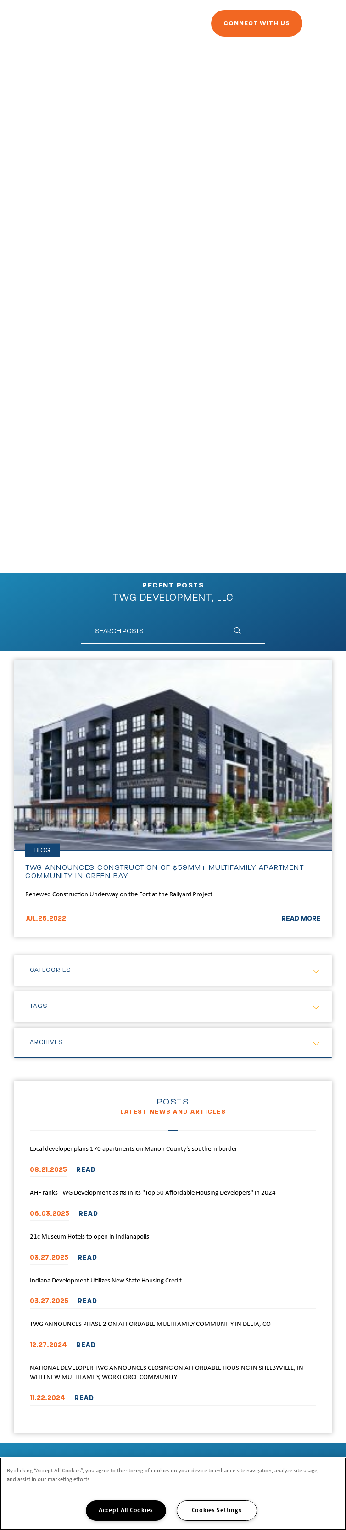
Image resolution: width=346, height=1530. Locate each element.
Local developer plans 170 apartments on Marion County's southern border (133, 1149)
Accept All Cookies (126, 1510)
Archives (46, 1042)
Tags (39, 1006)
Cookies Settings (217, 1510)
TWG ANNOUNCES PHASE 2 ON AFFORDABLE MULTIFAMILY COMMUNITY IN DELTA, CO (150, 1324)
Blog (42, 850)
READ (86, 1169)
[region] (173, 1493)
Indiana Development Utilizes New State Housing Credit (106, 1280)
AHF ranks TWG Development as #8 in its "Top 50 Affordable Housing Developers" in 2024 (153, 1193)
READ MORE (301, 918)
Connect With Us (256, 23)
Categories (50, 970)
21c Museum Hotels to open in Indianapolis (89, 1237)
